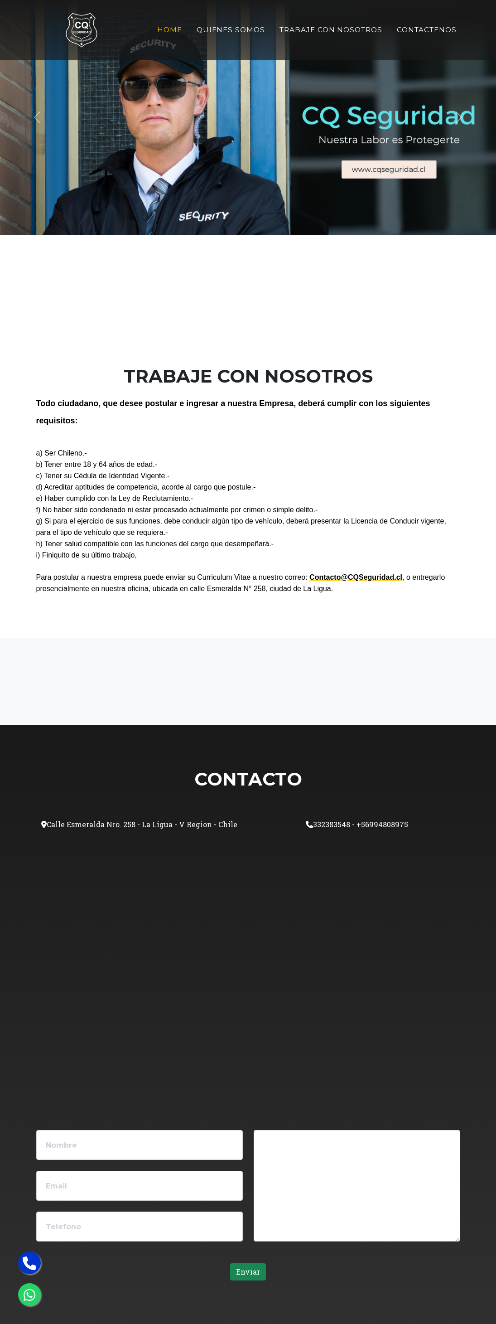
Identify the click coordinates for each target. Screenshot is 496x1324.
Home (169, 29)
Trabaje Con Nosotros (330, 29)
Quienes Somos (231, 29)
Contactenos (426, 29)
